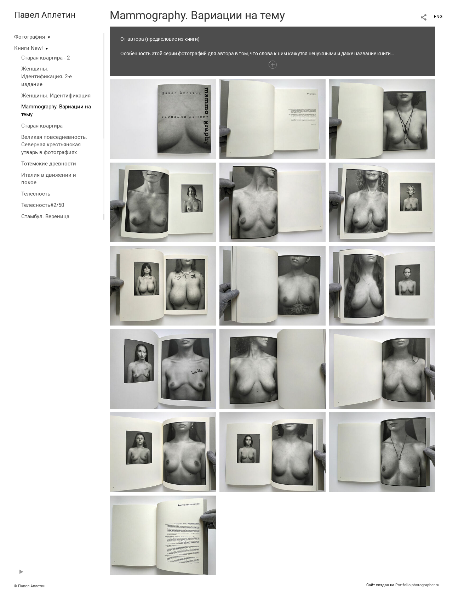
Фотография (29, 37)
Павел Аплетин (45, 15)
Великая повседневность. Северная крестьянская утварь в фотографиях (54, 145)
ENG (438, 16)
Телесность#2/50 (42, 205)
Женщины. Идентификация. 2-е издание (46, 76)
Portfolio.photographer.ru (417, 585)
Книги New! (28, 48)
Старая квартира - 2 (45, 58)
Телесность (35, 194)
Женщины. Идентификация (56, 95)
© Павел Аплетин (29, 586)
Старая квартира (42, 126)
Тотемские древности (48, 163)
